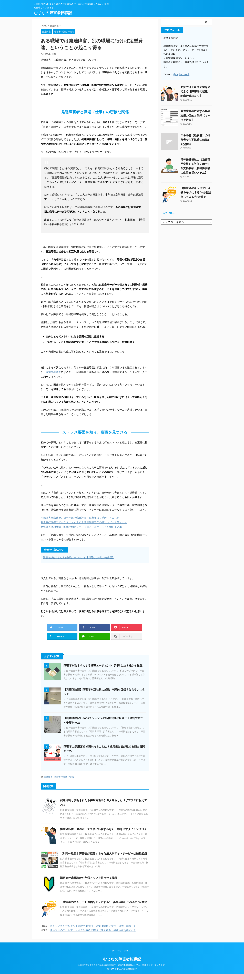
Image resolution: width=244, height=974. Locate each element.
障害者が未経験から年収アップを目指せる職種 (88, 877)
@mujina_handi (181, 74)
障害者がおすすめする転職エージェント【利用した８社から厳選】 (78, 557)
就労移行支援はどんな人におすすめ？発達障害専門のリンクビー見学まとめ (84, 522)
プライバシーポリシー (122, 951)
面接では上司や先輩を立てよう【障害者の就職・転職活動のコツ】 (195, 91)
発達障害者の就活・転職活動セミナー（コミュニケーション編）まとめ (81, 526)
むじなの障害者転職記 (53, 13)
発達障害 (48, 776)
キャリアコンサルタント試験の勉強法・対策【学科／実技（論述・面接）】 (93, 925)
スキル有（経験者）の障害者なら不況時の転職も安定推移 (195, 140)
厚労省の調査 (53, 372)
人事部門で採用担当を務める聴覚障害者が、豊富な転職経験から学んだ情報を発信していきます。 (122, 965)
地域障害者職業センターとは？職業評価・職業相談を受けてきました (80, 517)
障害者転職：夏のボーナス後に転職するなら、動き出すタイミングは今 (103, 829)
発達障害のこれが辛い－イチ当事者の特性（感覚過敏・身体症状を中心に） (93, 930)
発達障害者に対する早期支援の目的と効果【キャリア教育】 (195, 115)
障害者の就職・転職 (64, 776)
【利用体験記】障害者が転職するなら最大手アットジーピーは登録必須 (103, 853)
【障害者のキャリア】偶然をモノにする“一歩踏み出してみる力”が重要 (103, 902)
